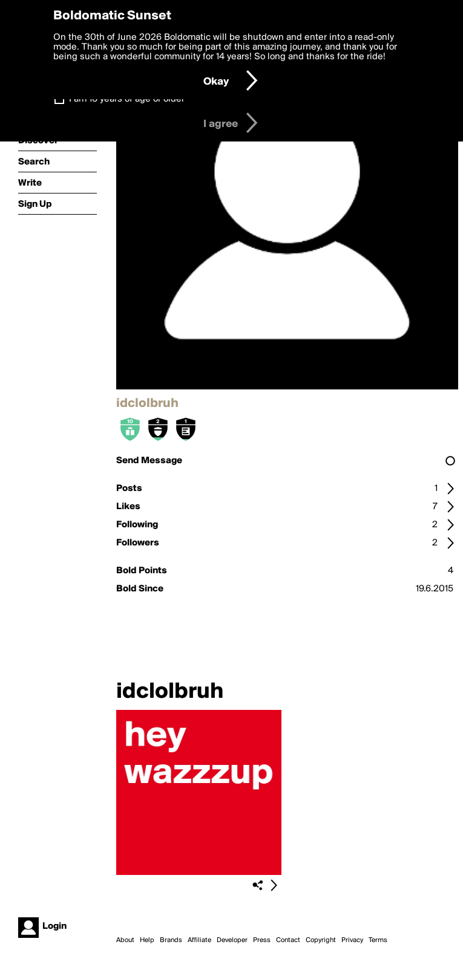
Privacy (352, 940)
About (125, 940)
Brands (171, 940)
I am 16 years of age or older (127, 99)
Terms (378, 940)
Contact (288, 940)
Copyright (321, 940)
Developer (232, 940)
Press (262, 940)
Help (147, 940)
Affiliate (199, 940)
